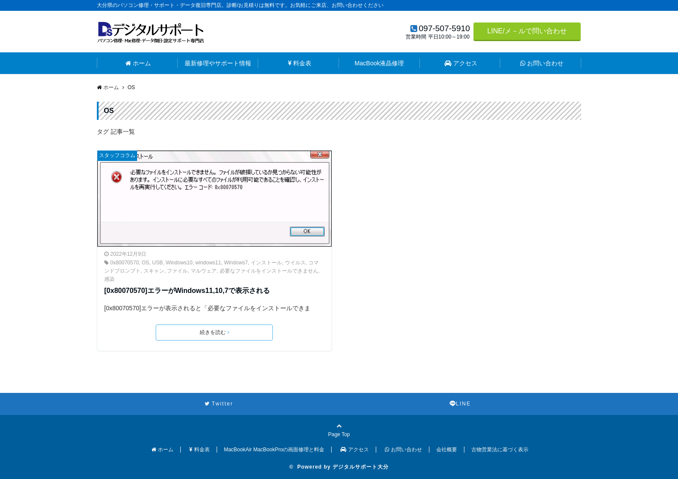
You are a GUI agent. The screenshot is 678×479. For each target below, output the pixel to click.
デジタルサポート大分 (361, 467)
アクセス (461, 63)
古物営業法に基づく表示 (499, 450)
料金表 (299, 63)
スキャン (154, 271)
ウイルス (295, 263)
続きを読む (214, 332)
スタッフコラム (117, 155)
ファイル (177, 271)
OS (145, 263)
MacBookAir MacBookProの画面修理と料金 (274, 450)
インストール (266, 263)
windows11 (208, 263)
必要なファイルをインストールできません (269, 271)
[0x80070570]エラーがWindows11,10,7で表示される (187, 290)
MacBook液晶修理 (379, 63)
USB (157, 263)
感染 (109, 279)
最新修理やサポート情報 (218, 63)
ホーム (138, 63)
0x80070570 (124, 263)
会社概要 (446, 450)
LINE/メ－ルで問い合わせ (527, 31)
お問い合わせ (541, 63)
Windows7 (236, 263)
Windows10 (179, 263)
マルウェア (204, 271)
